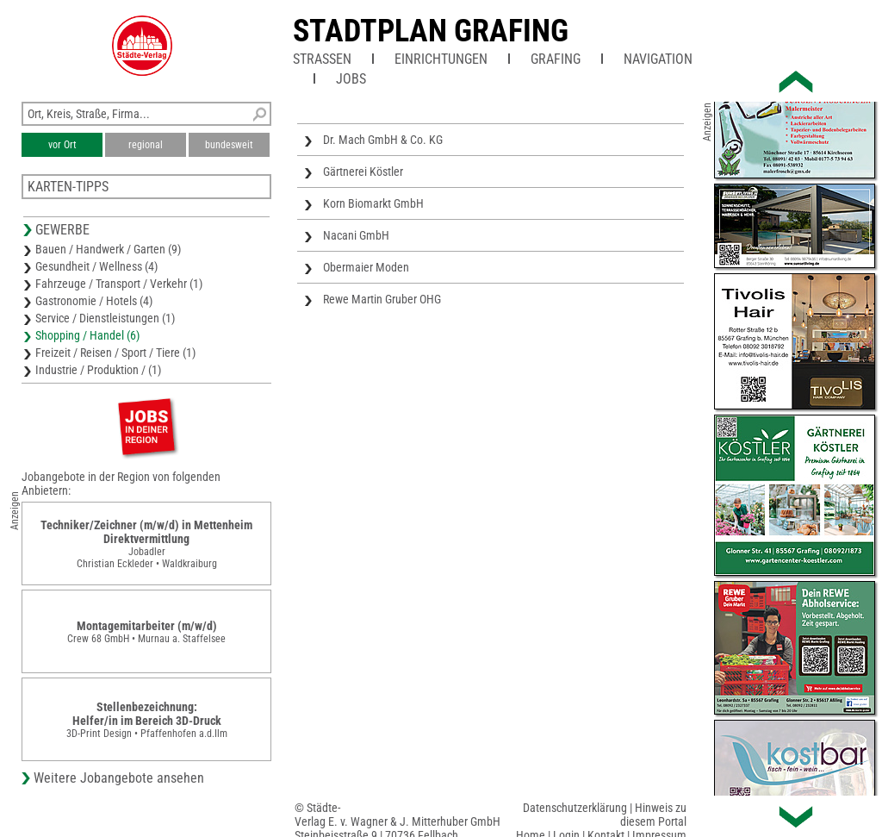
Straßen (322, 59)
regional (145, 145)
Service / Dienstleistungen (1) (105, 318)
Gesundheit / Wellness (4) (96, 266)
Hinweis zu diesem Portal (653, 814)
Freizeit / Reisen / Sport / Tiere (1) (115, 352)
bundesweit (229, 145)
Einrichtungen (441, 59)
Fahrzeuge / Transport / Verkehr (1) (118, 283)
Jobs (351, 79)
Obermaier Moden (366, 267)
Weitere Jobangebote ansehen (119, 778)
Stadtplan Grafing (430, 31)
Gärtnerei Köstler (363, 171)
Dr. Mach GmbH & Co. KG (383, 140)
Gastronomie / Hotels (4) (93, 301)
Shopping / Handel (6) (87, 335)
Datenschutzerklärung (575, 808)
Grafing (556, 59)
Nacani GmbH (356, 235)
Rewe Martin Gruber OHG (382, 299)
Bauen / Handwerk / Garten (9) (108, 249)
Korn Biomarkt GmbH (373, 203)
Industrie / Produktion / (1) (98, 370)
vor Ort (62, 145)
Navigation (658, 59)
